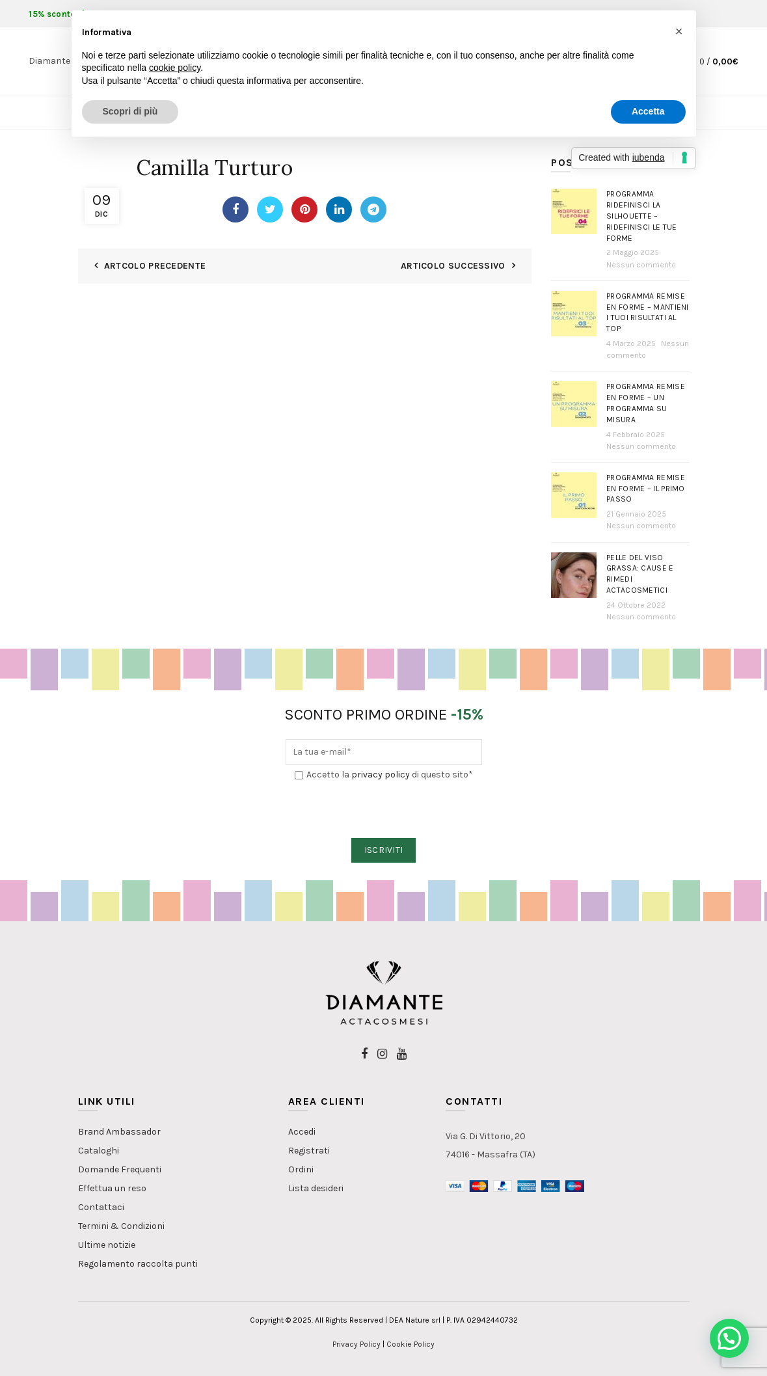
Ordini (301, 1169)
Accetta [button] (648, 111)
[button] (729, 1338)
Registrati (309, 1150)
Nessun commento (641, 264)
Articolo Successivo (453, 265)
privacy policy (380, 774)
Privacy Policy (356, 1344)
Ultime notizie (106, 1244)
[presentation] (384, 810)
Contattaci (101, 1207)
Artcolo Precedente (155, 265)
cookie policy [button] (174, 67)
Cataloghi (98, 1150)
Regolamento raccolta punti (138, 1263)
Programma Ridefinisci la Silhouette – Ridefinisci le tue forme (641, 215)
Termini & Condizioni (121, 1226)
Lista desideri (315, 1188)
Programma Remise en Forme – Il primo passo (645, 488)
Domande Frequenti (119, 1169)
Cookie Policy (410, 1344)
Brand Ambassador (119, 1131)
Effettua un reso (112, 1188)
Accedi (302, 1131)
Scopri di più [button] (130, 111)
